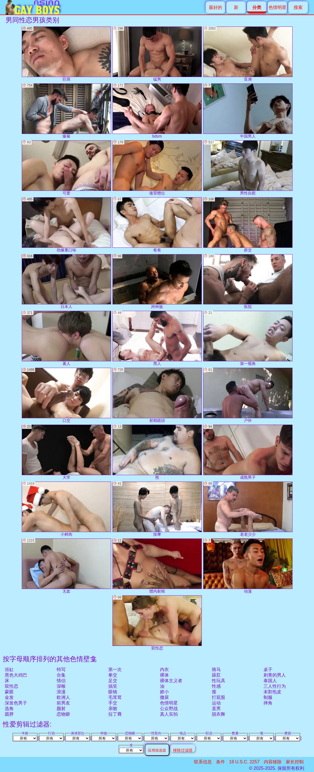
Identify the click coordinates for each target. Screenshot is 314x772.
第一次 (115, 669)
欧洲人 (63, 697)
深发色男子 (16, 703)
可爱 (66, 167)
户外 (248, 395)
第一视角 (248, 338)
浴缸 (9, 669)
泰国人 (270, 680)
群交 (248, 224)
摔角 (267, 703)
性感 (216, 686)
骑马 (216, 669)
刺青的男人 (274, 675)
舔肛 (216, 675)
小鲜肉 (66, 509)
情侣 (61, 680)
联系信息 (203, 761)
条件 (220, 761)
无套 (66, 565)
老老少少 (248, 509)
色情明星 (277, 7)
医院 (248, 281)
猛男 (157, 54)
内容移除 (273, 761)
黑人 (157, 338)
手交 (112, 703)
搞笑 (112, 686)
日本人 (66, 281)
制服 (267, 697)
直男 (216, 708)
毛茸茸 (115, 697)
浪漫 (61, 691)
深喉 (61, 686)
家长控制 (295, 761)
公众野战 (169, 708)
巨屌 (66, 54)
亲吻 (112, 708)
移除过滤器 (183, 750)
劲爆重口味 (66, 224)
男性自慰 (248, 167)
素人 (66, 338)
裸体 (164, 675)
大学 (66, 452)
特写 (61, 669)
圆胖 (9, 714)
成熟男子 (248, 452)
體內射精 (157, 565)
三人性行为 (274, 686)
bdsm (157, 110)
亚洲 (248, 54)
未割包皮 (272, 691)
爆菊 (66, 110)
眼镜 (112, 691)
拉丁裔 (115, 714)
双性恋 (11, 686)
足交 (112, 680)
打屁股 (218, 697)
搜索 (298, 7)
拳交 (112, 675)
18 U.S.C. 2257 (244, 761)
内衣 (164, 669)
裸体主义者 (171, 680)
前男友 (63, 703)
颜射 (61, 708)
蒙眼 (9, 691)
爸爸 (157, 224)
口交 (66, 395)
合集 (61, 675)
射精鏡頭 (157, 395)
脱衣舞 (218, 714)
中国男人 (248, 110)
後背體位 (157, 167)
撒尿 (164, 697)
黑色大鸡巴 (16, 675)
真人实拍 (169, 714)
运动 (216, 703)
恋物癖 (63, 714)
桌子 (267, 669)
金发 (9, 697)
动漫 (248, 565)
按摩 (157, 509)
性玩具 (218, 680)
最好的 (215, 7)
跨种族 (157, 281)
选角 (9, 708)
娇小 (164, 691)
